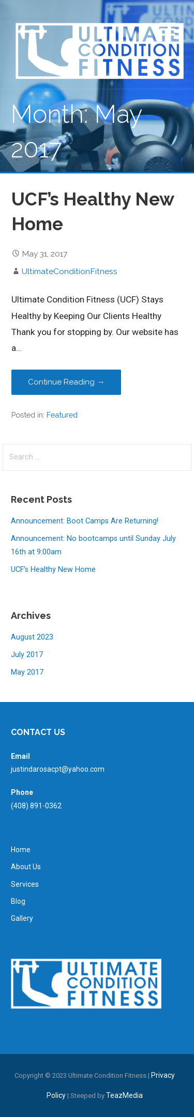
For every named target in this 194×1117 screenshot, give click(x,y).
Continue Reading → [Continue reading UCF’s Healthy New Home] (66, 382)
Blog (18, 901)
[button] (168, 31)
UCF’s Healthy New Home (53, 569)
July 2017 (27, 654)
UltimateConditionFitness (69, 271)
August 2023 (32, 637)
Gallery (22, 918)
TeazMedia (124, 1095)
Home (21, 849)
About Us (26, 867)
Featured (62, 414)
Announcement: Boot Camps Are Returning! (84, 521)
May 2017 (27, 672)
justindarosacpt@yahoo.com (58, 769)
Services (25, 884)
